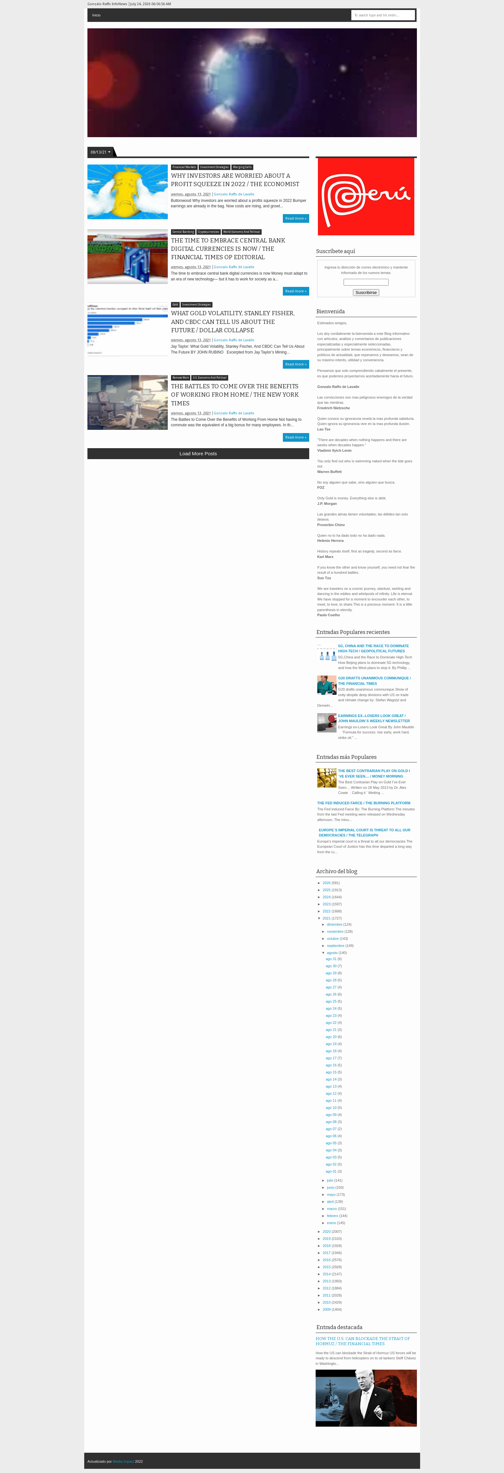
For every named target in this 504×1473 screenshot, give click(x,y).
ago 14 (332, 1079)
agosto (332, 953)
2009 (327, 1309)
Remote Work (181, 377)
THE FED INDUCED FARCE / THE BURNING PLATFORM (363, 803)
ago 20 (332, 1037)
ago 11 (332, 1100)
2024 (327, 897)
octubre (333, 938)
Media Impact (123, 1461)
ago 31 (332, 959)
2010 (327, 1302)
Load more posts (198, 453)
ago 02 (332, 1164)
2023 (327, 904)
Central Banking (183, 232)
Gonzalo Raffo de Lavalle (234, 194)
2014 (327, 1274)
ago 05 (332, 1143)
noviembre (335, 931)
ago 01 (332, 1171)
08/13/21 (99, 152)
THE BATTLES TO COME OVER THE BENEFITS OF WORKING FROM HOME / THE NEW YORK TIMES (235, 395)
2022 (327, 911)
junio (331, 1187)
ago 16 (332, 1065)
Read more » (296, 218)
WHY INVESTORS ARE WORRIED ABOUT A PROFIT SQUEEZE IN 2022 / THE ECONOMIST (235, 180)
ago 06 (332, 1136)
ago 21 (332, 1030)
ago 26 (332, 994)
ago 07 (332, 1129)
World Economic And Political (241, 232)
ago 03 (332, 1157)
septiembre (336, 946)
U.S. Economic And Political (210, 377)
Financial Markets (184, 167)
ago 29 (332, 973)
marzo (332, 1209)
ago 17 (332, 1058)
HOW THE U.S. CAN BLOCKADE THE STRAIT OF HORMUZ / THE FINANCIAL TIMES (363, 1341)
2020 (327, 1231)
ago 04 (332, 1150)
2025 (327, 890)
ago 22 (332, 1022)
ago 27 (332, 987)
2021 (327, 918)
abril (331, 1202)
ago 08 (332, 1122)
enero (332, 1223)
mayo (332, 1194)
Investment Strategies (214, 167)
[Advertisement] (198, 511)
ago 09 (332, 1115)
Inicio (96, 15)
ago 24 (332, 1008)
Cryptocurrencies (208, 232)
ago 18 (332, 1051)
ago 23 (332, 1015)
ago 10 (332, 1107)
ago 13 (332, 1086)
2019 (327, 1239)
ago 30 (332, 966)
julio (330, 1180)
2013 (327, 1281)
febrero (333, 1216)
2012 (327, 1288)
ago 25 (332, 1001)
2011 (327, 1295)
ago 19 (332, 1044)
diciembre (335, 924)
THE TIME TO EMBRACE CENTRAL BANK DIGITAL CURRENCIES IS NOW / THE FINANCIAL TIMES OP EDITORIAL (228, 249)
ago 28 (332, 980)
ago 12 (332, 1093)
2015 (327, 1267)
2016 (327, 1260)
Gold (175, 304)
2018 (327, 1246)
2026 (327, 883)
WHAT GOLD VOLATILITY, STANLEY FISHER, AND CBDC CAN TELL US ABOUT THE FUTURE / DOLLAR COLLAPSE (233, 322)
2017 (327, 1253)
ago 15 (332, 1072)
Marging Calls (242, 167)
